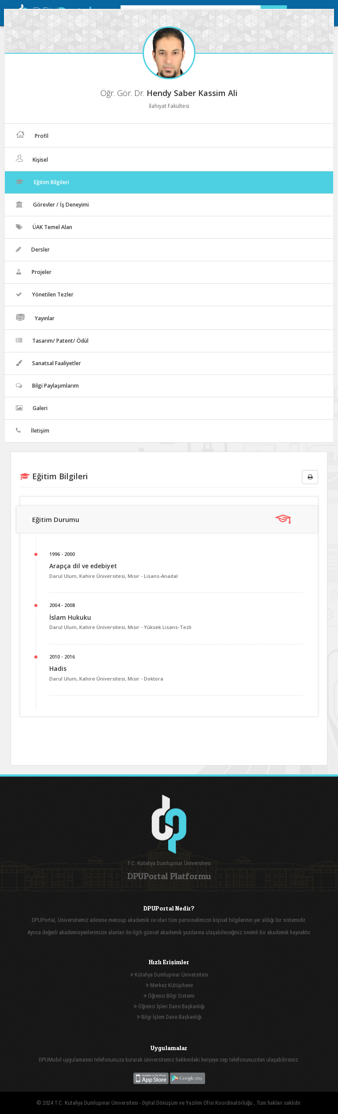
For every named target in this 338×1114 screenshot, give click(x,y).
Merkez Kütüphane (169, 985)
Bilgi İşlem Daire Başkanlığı (169, 1017)
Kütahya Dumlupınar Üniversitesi (169, 974)
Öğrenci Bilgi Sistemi (169, 995)
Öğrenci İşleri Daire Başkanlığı (169, 1006)
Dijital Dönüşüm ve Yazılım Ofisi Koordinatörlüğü (198, 1102)
